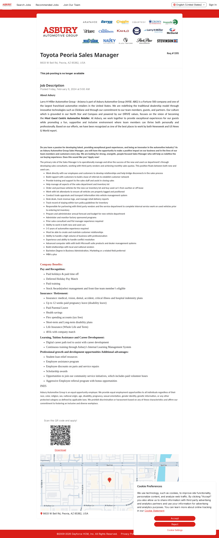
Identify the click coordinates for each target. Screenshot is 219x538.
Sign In (213, 4)
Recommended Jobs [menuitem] (47, 4)
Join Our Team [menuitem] (71, 4)
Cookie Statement (154, 510)
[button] (109, 482)
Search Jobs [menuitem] (24, 4)
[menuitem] (7, 5)
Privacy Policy (129, 533)
